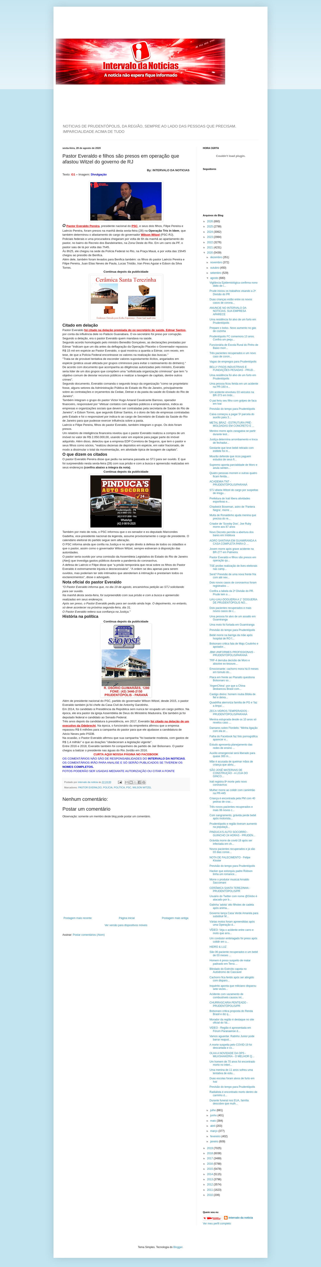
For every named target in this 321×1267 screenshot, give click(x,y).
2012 (210, 1184)
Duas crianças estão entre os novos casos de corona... (231, 301)
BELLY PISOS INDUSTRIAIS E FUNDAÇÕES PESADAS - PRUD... (232, 368)
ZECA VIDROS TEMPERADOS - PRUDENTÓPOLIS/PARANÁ (229, 712)
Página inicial (127, 918)
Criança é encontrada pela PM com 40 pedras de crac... (232, 800)
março (214, 1131)
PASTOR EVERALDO (90, 787)
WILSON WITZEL (141, 787)
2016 (210, 1163)
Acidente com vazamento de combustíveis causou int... (227, 996)
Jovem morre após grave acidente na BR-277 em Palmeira (232, 550)
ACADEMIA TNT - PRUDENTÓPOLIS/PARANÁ (228, 483)
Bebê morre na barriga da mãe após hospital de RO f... (231, 637)
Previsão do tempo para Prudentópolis (232, 408)
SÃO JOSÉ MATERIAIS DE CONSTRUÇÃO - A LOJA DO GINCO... (229, 773)
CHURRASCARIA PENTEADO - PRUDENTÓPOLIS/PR (229, 1004)
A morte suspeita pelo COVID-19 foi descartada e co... (231, 1046)
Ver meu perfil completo (217, 1223)
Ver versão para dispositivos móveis (126, 925)
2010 (210, 1195)
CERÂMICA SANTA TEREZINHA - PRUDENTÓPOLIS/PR (230, 889)
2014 (210, 1174)
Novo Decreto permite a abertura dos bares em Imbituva (231, 534)
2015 (210, 1168)
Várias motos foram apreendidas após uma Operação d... (232, 923)
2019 (210, 1148)
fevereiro (215, 1136)
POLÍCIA (108, 787)
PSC (128, 787)
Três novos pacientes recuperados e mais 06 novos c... (231, 808)
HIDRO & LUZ (218, 946)
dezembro (216, 257)
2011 (210, 1189)
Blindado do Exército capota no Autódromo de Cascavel (228, 970)
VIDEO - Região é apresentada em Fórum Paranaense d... (230, 1029)
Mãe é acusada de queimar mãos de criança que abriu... (231, 763)
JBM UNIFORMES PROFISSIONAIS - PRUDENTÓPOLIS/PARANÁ (232, 654)
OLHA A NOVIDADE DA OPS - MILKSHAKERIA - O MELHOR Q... (232, 1055)
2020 (210, 252)
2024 (210, 231)
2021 (210, 247)
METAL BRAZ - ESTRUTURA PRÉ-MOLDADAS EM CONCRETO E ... (232, 424)
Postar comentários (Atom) (89, 934)
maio (213, 1120)
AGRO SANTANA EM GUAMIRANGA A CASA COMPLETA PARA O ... (233, 542)
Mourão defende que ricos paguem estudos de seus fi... (230, 458)
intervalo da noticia (88, 782)
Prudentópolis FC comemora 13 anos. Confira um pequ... (232, 338)
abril (213, 1125)
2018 (210, 1153)
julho (213, 1110)
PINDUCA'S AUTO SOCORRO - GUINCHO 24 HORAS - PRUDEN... (232, 833)
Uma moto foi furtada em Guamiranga (232, 624)
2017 (210, 1158)
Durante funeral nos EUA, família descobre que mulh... (229, 1102)
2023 (210, 237)
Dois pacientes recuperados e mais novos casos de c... (230, 609)
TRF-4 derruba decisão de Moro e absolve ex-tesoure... (230, 662)
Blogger (178, 1247)
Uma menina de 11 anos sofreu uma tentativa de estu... (231, 1071)
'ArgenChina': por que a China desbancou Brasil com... (227, 687)
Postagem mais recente (78, 918)
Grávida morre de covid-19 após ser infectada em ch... (231, 842)
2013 (210, 1179)
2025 (210, 226)
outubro (215, 267)
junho (214, 1115)
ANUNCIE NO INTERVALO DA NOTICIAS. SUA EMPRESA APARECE (228, 311)
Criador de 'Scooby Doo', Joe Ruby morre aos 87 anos (230, 525)
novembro (216, 262)
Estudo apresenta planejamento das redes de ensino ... (231, 746)
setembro (216, 272)
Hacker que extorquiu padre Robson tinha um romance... (231, 872)
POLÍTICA (119, 787)
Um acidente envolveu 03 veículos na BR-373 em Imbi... (232, 394)
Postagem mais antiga (175, 918)
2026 (210, 221)
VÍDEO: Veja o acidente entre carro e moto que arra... (231, 931)
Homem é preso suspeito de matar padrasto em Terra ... (230, 962)
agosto (214, 278)
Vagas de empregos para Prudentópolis (233, 361)
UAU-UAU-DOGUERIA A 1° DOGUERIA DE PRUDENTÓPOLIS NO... (233, 601)
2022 (210, 242)
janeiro (214, 1141)
